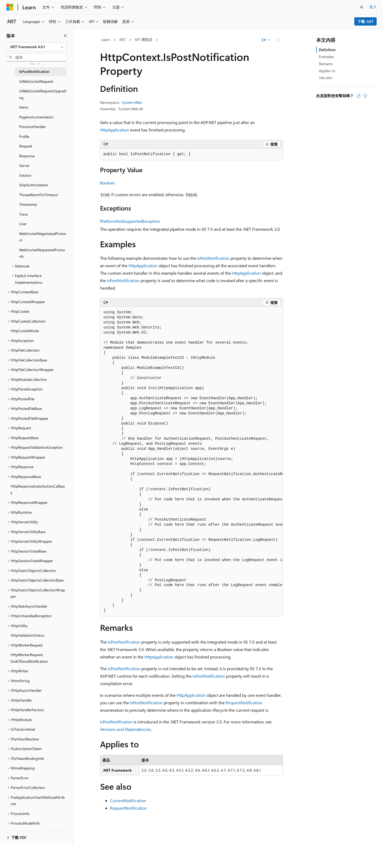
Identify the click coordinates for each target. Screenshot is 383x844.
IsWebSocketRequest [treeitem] (36, 81)
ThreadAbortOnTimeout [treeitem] (38, 194)
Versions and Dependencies (125, 729)
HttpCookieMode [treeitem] (25, 330)
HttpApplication (114, 130)
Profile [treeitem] (24, 136)
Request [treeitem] (25, 146)
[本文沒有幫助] (365, 96)
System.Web (132, 102)
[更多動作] (278, 40)
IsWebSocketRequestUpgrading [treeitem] (42, 94)
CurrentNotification (128, 800)
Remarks (326, 63)
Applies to (327, 70)
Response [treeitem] (27, 155)
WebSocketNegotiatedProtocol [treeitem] (42, 237)
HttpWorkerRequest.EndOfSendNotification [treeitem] (29, 658)
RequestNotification (244, 702)
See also (325, 77)
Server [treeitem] (24, 165)
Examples (326, 56)
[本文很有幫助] (359, 96)
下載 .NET (365, 21)
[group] (191, 461)
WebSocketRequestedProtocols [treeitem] (42, 253)
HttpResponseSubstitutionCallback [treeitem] (38, 489)
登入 (373, 6)
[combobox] (36, 47)
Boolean (107, 183)
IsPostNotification (213, 258)
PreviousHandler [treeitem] (32, 126)
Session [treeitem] (25, 175)
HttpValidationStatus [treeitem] (27, 635)
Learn (105, 39)
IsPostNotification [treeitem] (34, 71)
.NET (122, 39)
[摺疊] (65, 35)
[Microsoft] (9, 7)
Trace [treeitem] (23, 214)
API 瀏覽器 (143, 39)
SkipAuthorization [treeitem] (33, 184)
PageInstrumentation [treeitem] (36, 117)
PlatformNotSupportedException (130, 221)
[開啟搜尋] (361, 7)
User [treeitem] (23, 223)
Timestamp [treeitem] (28, 204)
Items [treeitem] (23, 107)
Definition (327, 49)
